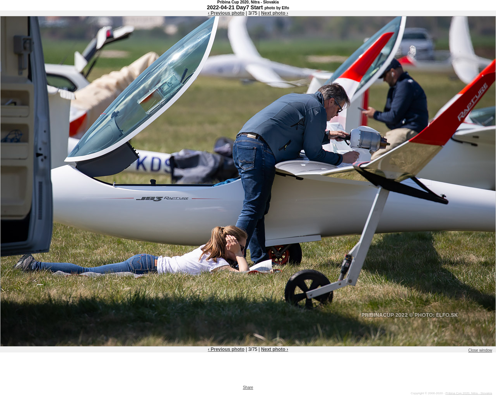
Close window (480, 350)
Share (248, 387)
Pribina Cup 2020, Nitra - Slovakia (468, 393)
